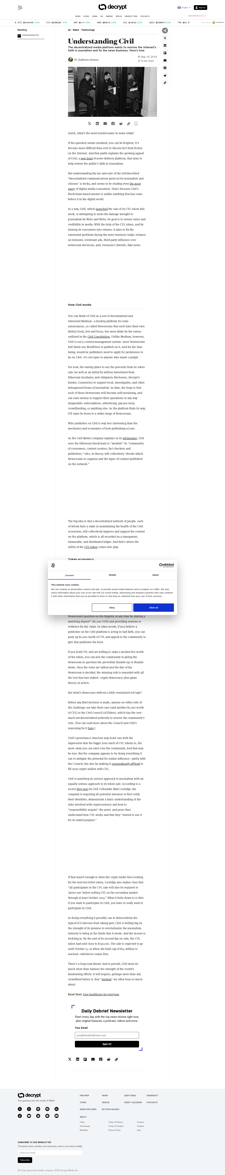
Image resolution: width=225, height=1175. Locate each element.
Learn (94, 16)
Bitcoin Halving (110, 1109)
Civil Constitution (99, 336)
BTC (20, 22)
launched (102, 209)
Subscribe (25, 1160)
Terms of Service (115, 1122)
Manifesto (84, 1130)
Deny (112, 607)
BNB (99, 22)
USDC (152, 22)
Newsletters (131, 16)
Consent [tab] (69, 575)
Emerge (109, 16)
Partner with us (197, 16)
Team (82, 1122)
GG (101, 16)
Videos (119, 16)
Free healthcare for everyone (101, 994)
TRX (180, 22)
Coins (83, 1102)
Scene (86, 16)
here (91, 728)
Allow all (153, 607)
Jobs (139, 1130)
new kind (87, 158)
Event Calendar (133, 1102)
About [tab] (155, 575)
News (78, 16)
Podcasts (145, 16)
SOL (125, 22)
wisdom (106, 979)
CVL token (91, 547)
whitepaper (130, 438)
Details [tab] (112, 575)
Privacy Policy (114, 1130)
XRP (76, 22)
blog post (82, 789)
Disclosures (85, 1126)
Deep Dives (130, 1095)
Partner (84, 1095)
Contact (140, 1122)
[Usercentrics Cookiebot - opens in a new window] (161, 565)
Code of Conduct (116, 1126)
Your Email (81, 1027)
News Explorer (88, 1109)
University (152, 1095)
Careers (140, 1126)
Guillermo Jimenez (88, 59)
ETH (48, 22)
